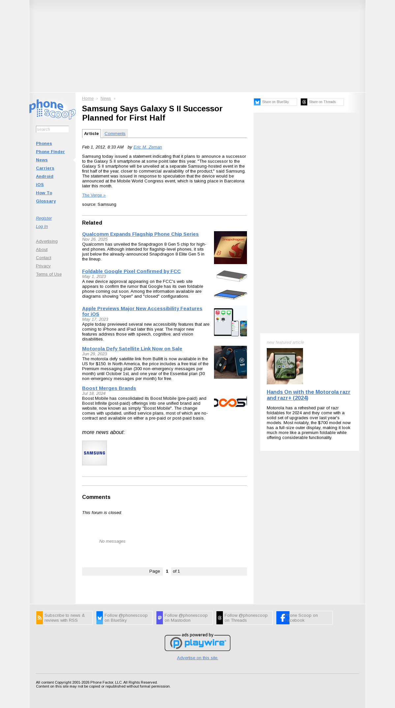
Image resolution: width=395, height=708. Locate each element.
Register (44, 218)
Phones (44, 143)
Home (88, 98)
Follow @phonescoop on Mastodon (186, 618)
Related (92, 223)
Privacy (43, 265)
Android (44, 176)
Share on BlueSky (275, 102)
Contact (43, 257)
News (42, 159)
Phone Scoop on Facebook (301, 618)
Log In (42, 226)
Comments (115, 133)
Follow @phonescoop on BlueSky (126, 618)
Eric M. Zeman (148, 147)
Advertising (47, 241)
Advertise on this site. (197, 657)
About (41, 249)
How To (44, 192)
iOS (40, 184)
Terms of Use (49, 274)
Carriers (45, 168)
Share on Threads (322, 102)
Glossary (46, 201)
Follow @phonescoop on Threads (246, 618)
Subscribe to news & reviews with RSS (65, 618)
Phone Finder (50, 151)
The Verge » (94, 195)
